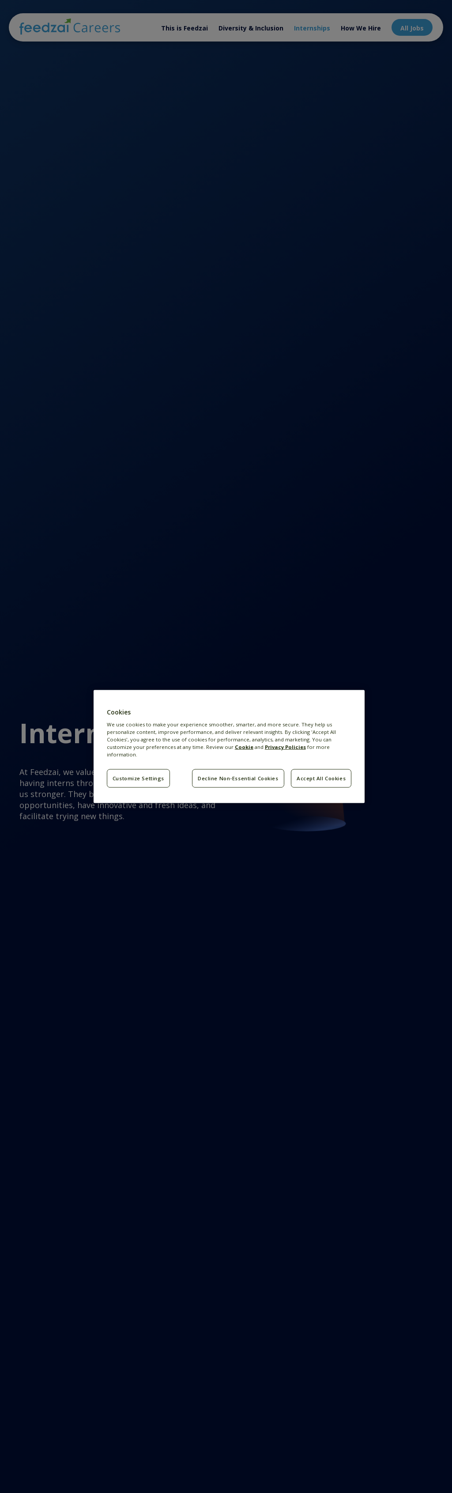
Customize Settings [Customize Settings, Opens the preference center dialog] (138, 778)
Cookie (244, 747)
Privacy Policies (285, 747)
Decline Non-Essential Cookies (238, 778)
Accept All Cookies (321, 778)
